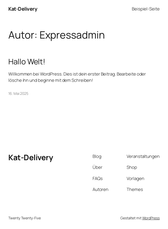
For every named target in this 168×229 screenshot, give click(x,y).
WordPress (151, 217)
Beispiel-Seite (146, 9)
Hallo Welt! (26, 61)
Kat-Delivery (22, 8)
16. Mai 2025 (18, 93)
